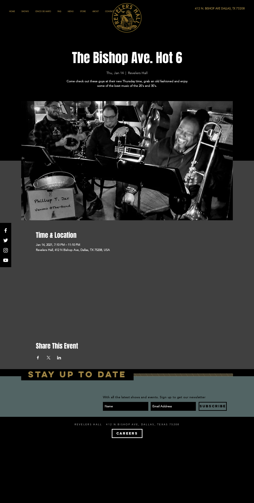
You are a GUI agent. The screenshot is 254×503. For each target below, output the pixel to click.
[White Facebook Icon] (6, 230)
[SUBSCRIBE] (213, 406)
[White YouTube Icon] (6, 260)
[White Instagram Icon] (6, 250)
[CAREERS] (127, 433)
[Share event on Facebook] (38, 357)
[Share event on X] (48, 357)
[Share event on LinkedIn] (59, 357)
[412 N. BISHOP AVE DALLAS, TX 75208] (204, 8)
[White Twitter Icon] (6, 240)
